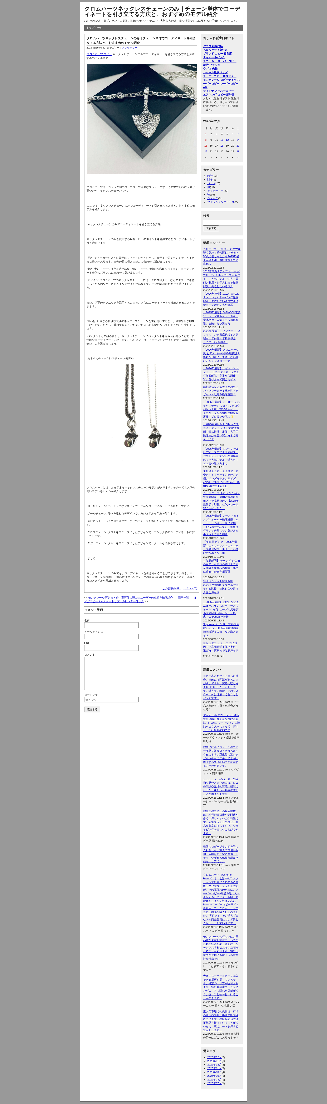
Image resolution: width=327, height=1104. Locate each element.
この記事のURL (171, 588)
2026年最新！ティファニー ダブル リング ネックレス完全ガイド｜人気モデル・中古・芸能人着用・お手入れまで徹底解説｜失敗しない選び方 (221, 279)
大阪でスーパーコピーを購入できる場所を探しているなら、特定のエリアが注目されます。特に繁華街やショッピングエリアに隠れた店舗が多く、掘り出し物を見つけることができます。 (220, 987)
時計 (210, 175)
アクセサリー (129, 47)
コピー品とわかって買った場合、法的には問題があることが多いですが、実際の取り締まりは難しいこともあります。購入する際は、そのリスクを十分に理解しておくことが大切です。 (220, 687)
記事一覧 (183, 597)
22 (205, 151)
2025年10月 (214, 1072)
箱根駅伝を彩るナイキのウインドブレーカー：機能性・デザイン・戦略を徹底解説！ (220, 390)
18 (221, 145)
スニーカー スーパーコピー (219, 61)
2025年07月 (214, 1083)
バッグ (211, 183)
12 (227, 139)
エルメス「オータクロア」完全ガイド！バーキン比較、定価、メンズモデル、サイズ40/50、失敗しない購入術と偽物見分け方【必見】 (221, 478)
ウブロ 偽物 (210, 68)
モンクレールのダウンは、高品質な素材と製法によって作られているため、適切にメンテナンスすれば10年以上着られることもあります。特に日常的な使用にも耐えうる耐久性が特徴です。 (221, 947)
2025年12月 (214, 1064)
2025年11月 (214, 1068)
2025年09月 (214, 1075)
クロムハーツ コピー (99, 54)
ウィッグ (212, 198)
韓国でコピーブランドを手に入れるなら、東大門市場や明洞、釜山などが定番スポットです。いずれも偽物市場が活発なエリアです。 (220, 854)
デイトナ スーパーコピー (218, 90)
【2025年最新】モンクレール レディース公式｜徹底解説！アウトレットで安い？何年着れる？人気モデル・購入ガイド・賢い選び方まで (221, 456)
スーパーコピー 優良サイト (219, 76)
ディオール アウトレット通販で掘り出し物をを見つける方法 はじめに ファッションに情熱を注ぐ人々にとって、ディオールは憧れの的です (221, 723)
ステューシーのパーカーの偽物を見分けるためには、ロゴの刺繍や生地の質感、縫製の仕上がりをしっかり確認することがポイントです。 (220, 786)
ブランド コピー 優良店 (217, 53)
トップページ (94, 27)
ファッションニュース (220, 202)
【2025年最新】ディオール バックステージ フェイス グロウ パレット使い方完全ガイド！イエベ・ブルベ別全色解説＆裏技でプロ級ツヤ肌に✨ (221, 409)
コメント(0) (190, 588)
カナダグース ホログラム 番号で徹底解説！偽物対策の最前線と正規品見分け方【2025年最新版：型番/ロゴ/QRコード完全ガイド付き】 (221, 501)
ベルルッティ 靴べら (215, 49)
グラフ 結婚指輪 (213, 46)
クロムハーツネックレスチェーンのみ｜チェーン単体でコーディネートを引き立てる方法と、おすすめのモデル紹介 (162, 11)
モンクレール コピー (215, 79)
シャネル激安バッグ (215, 72)
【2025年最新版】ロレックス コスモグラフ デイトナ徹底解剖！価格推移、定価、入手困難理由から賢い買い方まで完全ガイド (221, 432)
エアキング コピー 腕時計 (218, 94)
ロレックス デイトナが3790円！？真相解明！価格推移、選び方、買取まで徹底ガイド (220, 646)
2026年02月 (214, 1057)
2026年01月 (214, 1061)
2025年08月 (214, 1079)
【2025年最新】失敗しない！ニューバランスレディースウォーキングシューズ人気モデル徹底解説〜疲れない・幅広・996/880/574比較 (221, 609)
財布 (210, 179)
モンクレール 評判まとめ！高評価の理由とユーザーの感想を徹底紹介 (130, 597)
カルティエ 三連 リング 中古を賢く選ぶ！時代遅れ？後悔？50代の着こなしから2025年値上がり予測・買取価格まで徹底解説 (222, 257)
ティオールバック (214, 57)
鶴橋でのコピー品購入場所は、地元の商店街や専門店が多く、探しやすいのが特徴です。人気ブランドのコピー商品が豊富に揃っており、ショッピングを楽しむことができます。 (220, 822)
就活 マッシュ (211, 64)
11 (221, 139)
